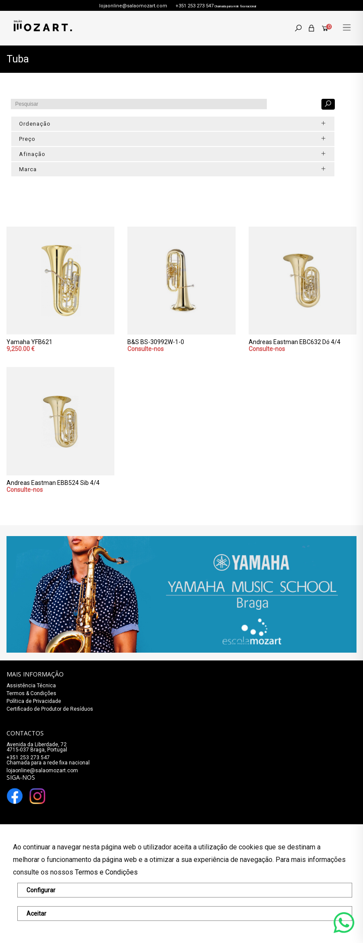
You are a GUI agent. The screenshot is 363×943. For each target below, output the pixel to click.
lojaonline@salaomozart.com (133, 6)
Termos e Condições (106, 872)
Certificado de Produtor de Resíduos (49, 709)
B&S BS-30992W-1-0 (155, 341)
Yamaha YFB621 (29, 341)
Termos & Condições (31, 693)
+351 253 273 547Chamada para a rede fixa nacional (48, 760)
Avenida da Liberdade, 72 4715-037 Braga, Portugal (36, 747)
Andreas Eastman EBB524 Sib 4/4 (53, 482)
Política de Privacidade (33, 701)
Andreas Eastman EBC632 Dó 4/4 (294, 341)
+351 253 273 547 (194, 6)
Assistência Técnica (31, 686)
